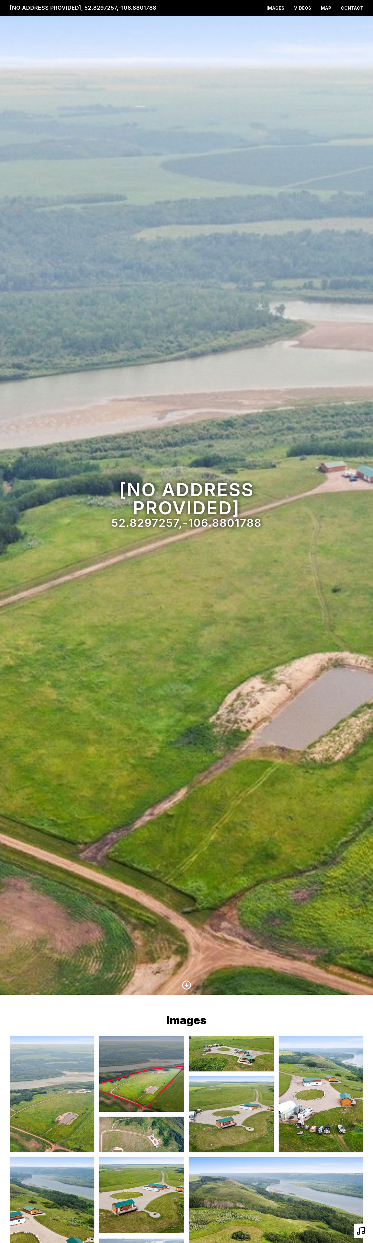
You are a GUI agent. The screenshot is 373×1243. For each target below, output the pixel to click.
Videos (302, 8)
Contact (352, 8)
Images (276, 8)
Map (326, 8)
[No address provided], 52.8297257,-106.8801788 (83, 8)
